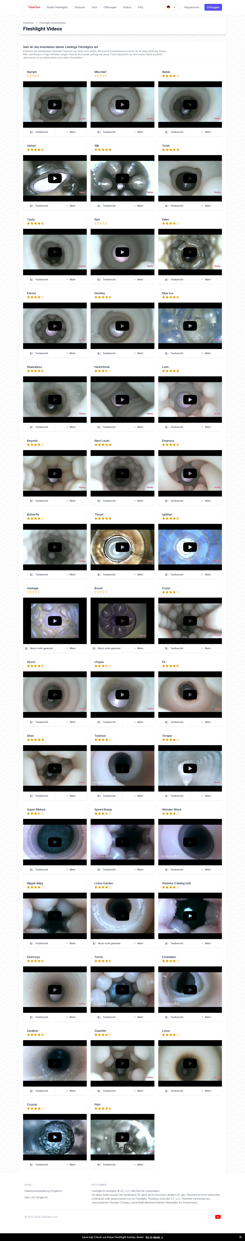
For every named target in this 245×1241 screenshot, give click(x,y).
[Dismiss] (240, 1237)
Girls (94, 7)
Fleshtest (28, 22)
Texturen (79, 7)
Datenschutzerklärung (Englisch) (43, 1191)
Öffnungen (110, 7)
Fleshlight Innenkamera (52, 22)
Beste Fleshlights (57, 7)
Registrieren (191, 7)
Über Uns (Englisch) (36, 1197)
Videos (127, 7)
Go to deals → (154, 1237)
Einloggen (213, 7)
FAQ (140, 7)
